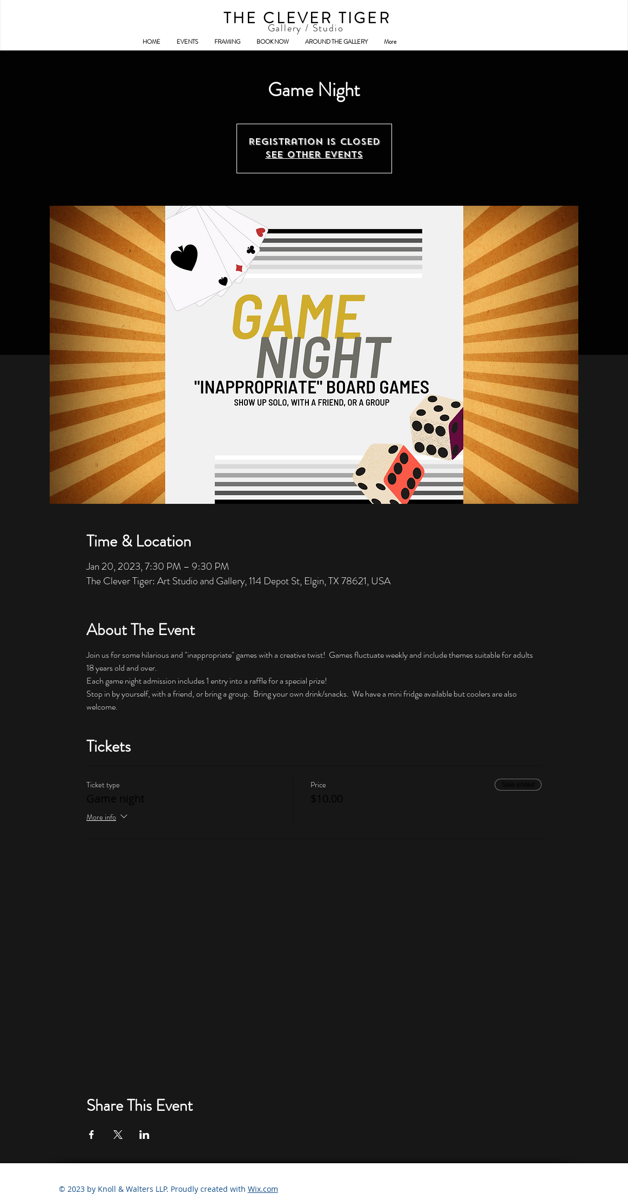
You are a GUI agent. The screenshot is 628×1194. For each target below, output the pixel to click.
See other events (314, 154)
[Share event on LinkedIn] (144, 1134)
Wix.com (263, 1189)
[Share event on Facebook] (91, 1134)
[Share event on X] (118, 1134)
